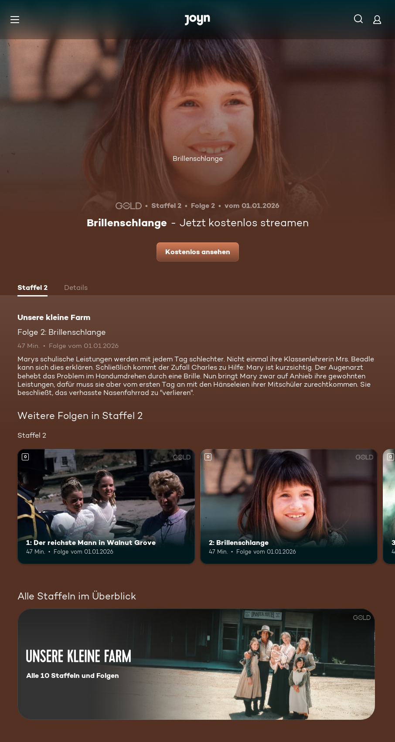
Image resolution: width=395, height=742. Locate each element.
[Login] (377, 19)
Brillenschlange (198, 158)
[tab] (32, 288)
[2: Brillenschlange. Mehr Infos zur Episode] (289, 507)
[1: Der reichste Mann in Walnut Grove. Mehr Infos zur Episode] (106, 507)
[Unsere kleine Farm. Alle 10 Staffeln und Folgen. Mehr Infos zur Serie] (196, 664)
